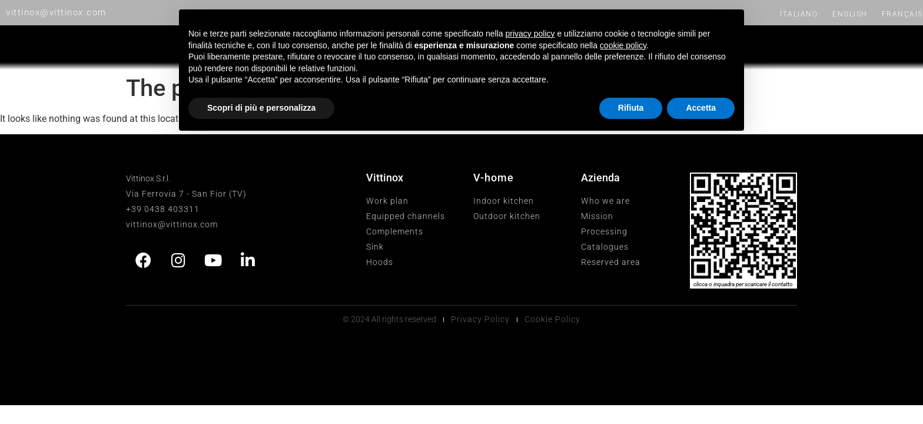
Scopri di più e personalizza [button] (261, 107)
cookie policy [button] (623, 45)
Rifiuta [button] (631, 107)
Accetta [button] (701, 107)
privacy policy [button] (530, 33)
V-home (493, 177)
